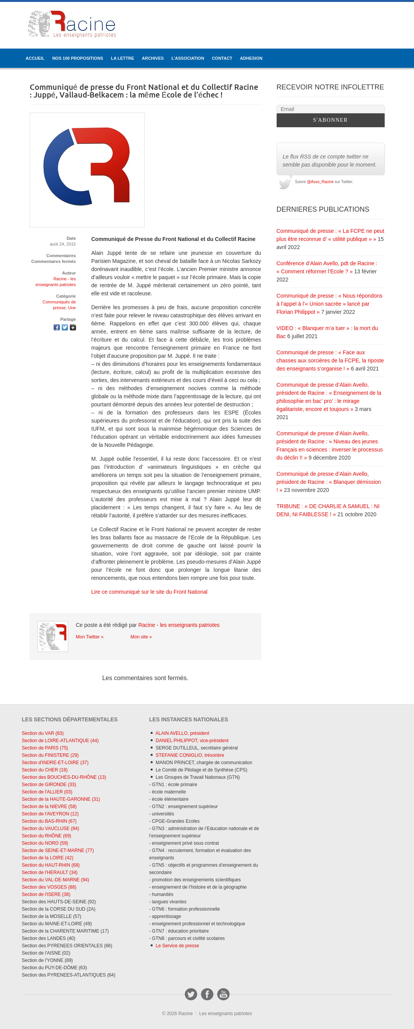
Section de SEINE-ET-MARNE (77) (58, 850)
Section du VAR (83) (43, 733)
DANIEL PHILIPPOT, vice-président (188, 740)
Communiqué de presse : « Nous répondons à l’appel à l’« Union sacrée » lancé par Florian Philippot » (330, 304)
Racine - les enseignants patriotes (179, 625)
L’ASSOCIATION (187, 58)
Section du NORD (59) (45, 843)
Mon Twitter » (90, 637)
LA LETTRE (122, 58)
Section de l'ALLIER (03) (47, 792)
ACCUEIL (35, 58)
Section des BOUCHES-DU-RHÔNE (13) (64, 777)
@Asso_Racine (320, 182)
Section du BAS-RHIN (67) (49, 821)
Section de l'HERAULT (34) (50, 872)
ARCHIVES (153, 58)
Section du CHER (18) (45, 770)
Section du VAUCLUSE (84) (50, 828)
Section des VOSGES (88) (49, 887)
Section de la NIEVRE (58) (49, 806)
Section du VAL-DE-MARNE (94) (56, 879)
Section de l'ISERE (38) (46, 894)
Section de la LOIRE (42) (47, 858)
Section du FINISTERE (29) (50, 755)
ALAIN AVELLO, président (179, 733)
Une (72, 307)
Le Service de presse (174, 945)
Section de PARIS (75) (45, 748)
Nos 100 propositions (77, 58)
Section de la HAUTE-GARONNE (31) (61, 799)
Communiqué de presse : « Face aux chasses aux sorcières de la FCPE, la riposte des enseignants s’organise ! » (330, 360)
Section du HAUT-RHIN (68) (51, 865)
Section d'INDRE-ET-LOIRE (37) (55, 762)
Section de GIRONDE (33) (49, 784)
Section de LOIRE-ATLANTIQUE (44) (60, 740)
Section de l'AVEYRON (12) (50, 814)
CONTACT (222, 58)
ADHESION (251, 58)
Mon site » (141, 637)
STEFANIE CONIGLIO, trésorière (186, 755)
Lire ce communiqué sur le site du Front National (149, 592)
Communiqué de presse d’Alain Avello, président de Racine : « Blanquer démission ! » (329, 482)
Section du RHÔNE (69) (46, 836)
